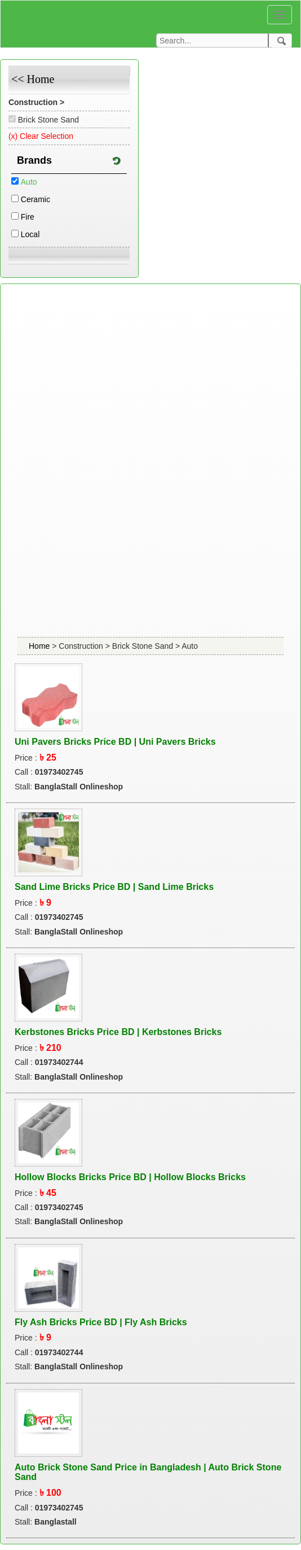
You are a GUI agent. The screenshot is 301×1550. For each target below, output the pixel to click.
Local (30, 234)
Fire (27, 216)
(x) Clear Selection (40, 136)
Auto (29, 181)
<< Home (32, 79)
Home (40, 645)
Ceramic (35, 199)
